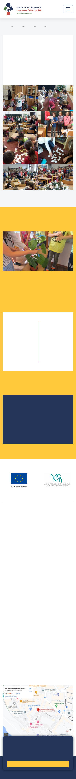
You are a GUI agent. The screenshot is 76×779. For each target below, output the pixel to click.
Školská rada (19, 411)
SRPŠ (15, 429)
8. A (49, 345)
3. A (13, 345)
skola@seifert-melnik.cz (19, 612)
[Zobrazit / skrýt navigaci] (68, 8)
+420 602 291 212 (15, 603)
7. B (62, 338)
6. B (55, 331)
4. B (26, 352)
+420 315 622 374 (15, 599)
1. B (26, 331)
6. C (62, 331)
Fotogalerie (54, 26)
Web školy (66, 761)
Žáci (17, 26)
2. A (13, 338)
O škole (16, 406)
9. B (62, 352)
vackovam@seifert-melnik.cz (22, 580)
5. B (26, 360)
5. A (13, 360)
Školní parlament (22, 423)
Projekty (16, 417)
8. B (62, 345)
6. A (40, 26)
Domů (6, 26)
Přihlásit (20, 769)
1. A (13, 331)
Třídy (29, 26)
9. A (49, 352)
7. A (49, 338)
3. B (26, 345)
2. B (26, 338)
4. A (13, 352)
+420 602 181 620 (15, 576)
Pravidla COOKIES (31, 774)
